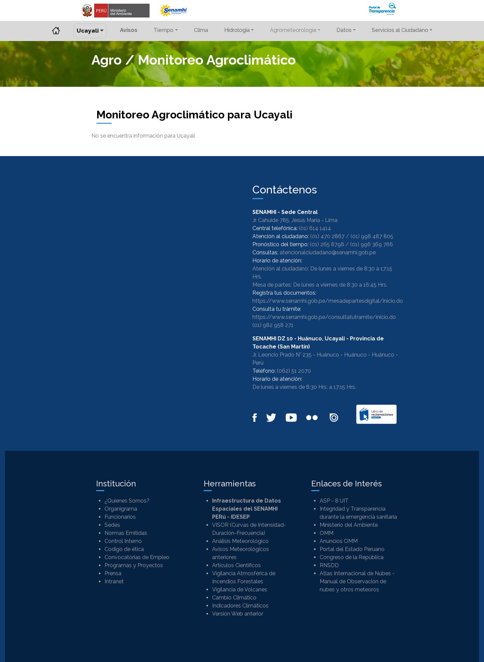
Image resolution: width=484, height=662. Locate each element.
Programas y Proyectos (134, 565)
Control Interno (123, 541)
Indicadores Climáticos (240, 605)
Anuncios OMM (339, 541)
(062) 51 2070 (294, 371)
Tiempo (163, 30)
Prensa (113, 573)
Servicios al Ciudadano (400, 30)
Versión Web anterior (237, 614)
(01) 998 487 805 (372, 236)
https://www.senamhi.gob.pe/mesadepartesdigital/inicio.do (327, 301)
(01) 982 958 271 (272, 325)
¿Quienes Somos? (127, 501)
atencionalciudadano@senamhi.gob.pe (328, 252)
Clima (201, 30)
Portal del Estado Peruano (352, 549)
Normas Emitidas (126, 533)
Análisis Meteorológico (240, 541)
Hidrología (237, 30)
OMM (326, 533)
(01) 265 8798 (327, 244)
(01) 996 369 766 (371, 244)
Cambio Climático (234, 597)
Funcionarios (120, 517)
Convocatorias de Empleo (137, 557)
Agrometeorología (293, 30)
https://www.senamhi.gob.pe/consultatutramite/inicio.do (324, 317)
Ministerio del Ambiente (349, 525)
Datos (344, 30)
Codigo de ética (124, 549)
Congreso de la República (352, 557)
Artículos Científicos (236, 565)
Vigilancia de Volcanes (239, 589)
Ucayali (88, 30)
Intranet (114, 581)
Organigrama (121, 509)
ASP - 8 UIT (334, 501)
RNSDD (329, 565)
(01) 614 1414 (315, 228)
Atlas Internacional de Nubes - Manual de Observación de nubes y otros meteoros (357, 581)
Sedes (112, 525)
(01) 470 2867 (327, 236)
